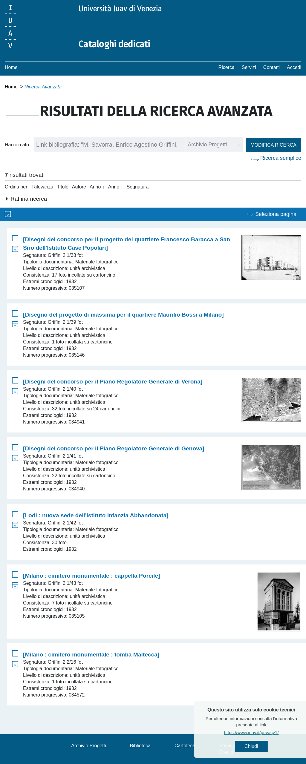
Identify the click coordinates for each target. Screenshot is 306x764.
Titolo (62, 186)
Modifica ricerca (273, 145)
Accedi (294, 67)
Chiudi (261, 746)
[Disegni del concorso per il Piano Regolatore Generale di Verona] (112, 381)
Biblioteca (140, 745)
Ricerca (226, 67)
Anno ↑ (97, 186)
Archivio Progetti (88, 745)
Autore (79, 186)
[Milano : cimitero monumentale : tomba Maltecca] (91, 654)
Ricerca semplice (280, 158)
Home (11, 67)
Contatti (271, 67)
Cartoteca (185, 745)
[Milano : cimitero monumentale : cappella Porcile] (91, 576)
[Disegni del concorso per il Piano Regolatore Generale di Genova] (113, 448)
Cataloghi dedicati (114, 44)
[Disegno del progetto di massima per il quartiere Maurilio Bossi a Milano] (123, 315)
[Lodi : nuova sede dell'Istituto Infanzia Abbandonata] (96, 515)
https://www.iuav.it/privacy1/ (261, 732)
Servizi (249, 67)
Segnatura (138, 186)
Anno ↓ (115, 186)
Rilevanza (42, 186)
